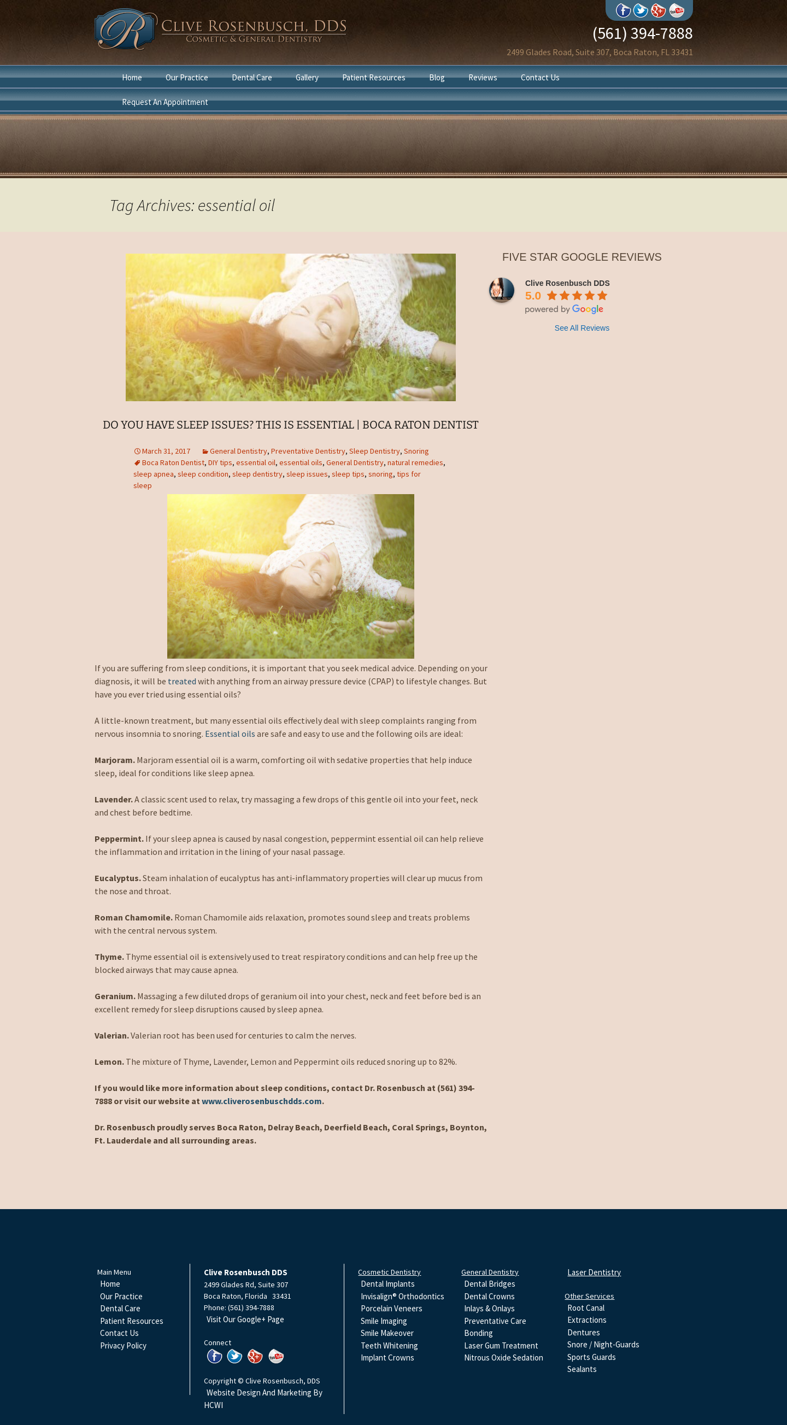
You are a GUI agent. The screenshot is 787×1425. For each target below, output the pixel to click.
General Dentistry (238, 451)
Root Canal (585, 1308)
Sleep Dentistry (374, 451)
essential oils (300, 462)
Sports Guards (591, 1357)
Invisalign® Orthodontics (402, 1296)
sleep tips (348, 474)
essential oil (255, 462)
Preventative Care (495, 1321)
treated (182, 681)
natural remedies (415, 462)
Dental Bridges (489, 1284)
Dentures (583, 1332)
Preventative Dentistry (308, 451)
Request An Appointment (165, 102)
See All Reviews (582, 328)
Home (132, 77)
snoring (380, 474)
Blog (437, 77)
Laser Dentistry (594, 1272)
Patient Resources (374, 77)
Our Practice (187, 77)
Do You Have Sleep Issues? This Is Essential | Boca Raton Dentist (291, 424)
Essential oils (230, 733)
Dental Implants (388, 1284)
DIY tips (220, 462)
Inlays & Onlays (489, 1308)
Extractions (587, 1320)
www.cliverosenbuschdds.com (262, 1100)
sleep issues (307, 474)
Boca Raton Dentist (173, 462)
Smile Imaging (384, 1321)
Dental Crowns (489, 1296)
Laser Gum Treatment (501, 1345)
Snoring (416, 451)
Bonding (478, 1333)
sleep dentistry (257, 474)
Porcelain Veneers (391, 1308)
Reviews (482, 77)
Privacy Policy (123, 1345)
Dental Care (252, 77)
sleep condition (203, 474)
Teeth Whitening (389, 1345)
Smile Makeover (387, 1333)
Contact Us (540, 77)
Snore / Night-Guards (603, 1344)
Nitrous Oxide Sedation (503, 1357)
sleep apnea (153, 474)
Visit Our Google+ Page (245, 1319)
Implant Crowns (387, 1357)
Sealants (582, 1369)
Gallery (307, 77)
